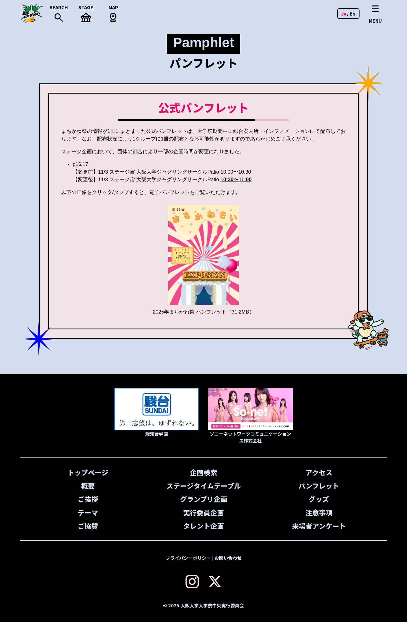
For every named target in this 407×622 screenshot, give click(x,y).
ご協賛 (88, 525)
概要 (88, 486)
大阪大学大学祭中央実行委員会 (212, 605)
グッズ (319, 499)
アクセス (319, 472)
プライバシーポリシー (188, 557)
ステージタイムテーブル (203, 486)
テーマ (88, 512)
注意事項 (319, 512)
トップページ (88, 472)
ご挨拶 (88, 499)
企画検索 (203, 472)
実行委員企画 (203, 512)
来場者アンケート (319, 525)
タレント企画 (203, 525)
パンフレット (319, 486)
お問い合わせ (228, 557)
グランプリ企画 (203, 499)
